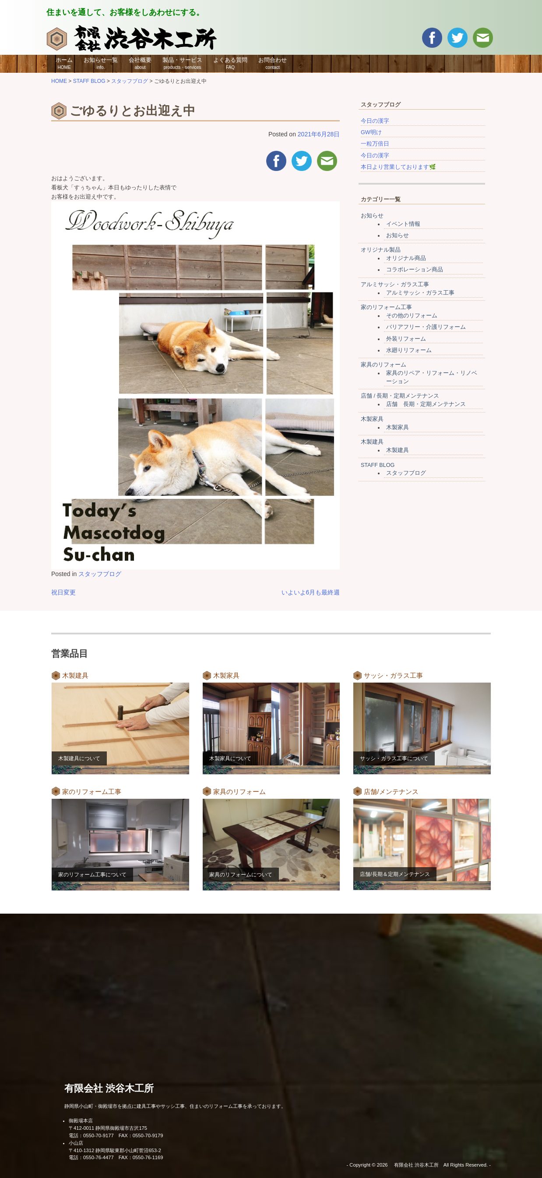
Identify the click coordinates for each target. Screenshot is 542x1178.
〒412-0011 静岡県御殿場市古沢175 (108, 1128)
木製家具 (372, 419)
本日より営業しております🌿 (398, 167)
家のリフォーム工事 (386, 307)
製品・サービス (182, 63)
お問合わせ (272, 63)
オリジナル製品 (381, 250)
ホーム (64, 63)
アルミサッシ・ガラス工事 (395, 284)
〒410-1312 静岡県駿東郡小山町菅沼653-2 (115, 1150)
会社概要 (140, 63)
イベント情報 (403, 224)
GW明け (371, 132)
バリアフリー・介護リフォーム (426, 327)
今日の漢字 (375, 121)
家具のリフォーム (383, 365)
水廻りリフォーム (409, 350)
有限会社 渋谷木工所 (109, 1088)
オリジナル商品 (406, 258)
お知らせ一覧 (101, 63)
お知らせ (372, 216)
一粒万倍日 (375, 144)
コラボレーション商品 (414, 270)
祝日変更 (63, 592)
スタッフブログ (99, 573)
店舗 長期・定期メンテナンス (426, 404)
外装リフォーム (406, 339)
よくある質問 (230, 63)
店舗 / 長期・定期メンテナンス (400, 396)
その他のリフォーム (411, 316)
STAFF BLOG (377, 465)
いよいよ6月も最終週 (311, 592)
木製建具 (372, 442)
